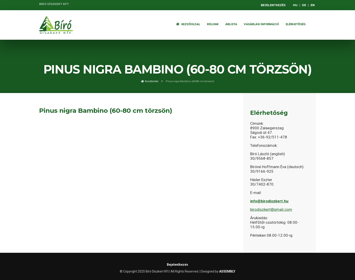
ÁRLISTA (231, 24)
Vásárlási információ (261, 24)
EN (313, 5)
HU (295, 5)
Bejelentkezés (273, 5)
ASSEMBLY (227, 271)
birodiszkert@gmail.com (271, 209)
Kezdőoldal (188, 24)
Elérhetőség (296, 24)
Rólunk (212, 24)
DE (304, 5)
